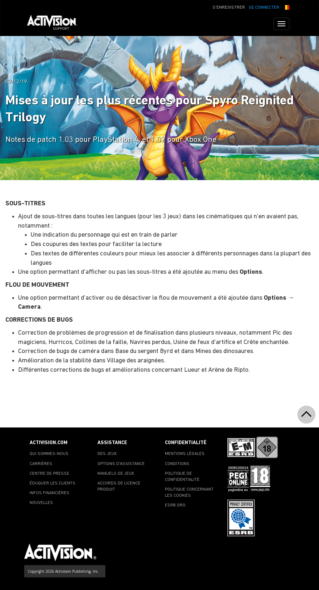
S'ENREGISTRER (229, 7)
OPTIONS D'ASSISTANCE (121, 464)
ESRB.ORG (175, 505)
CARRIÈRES (41, 464)
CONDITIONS (177, 464)
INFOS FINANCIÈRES (49, 493)
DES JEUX (107, 454)
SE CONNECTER (264, 7)
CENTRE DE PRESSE (49, 473)
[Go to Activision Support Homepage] (55, 24)
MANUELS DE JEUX (115, 473)
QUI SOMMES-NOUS (49, 454)
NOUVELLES (41, 503)
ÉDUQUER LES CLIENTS (52, 483)
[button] (286, 7)
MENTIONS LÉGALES (185, 454)
